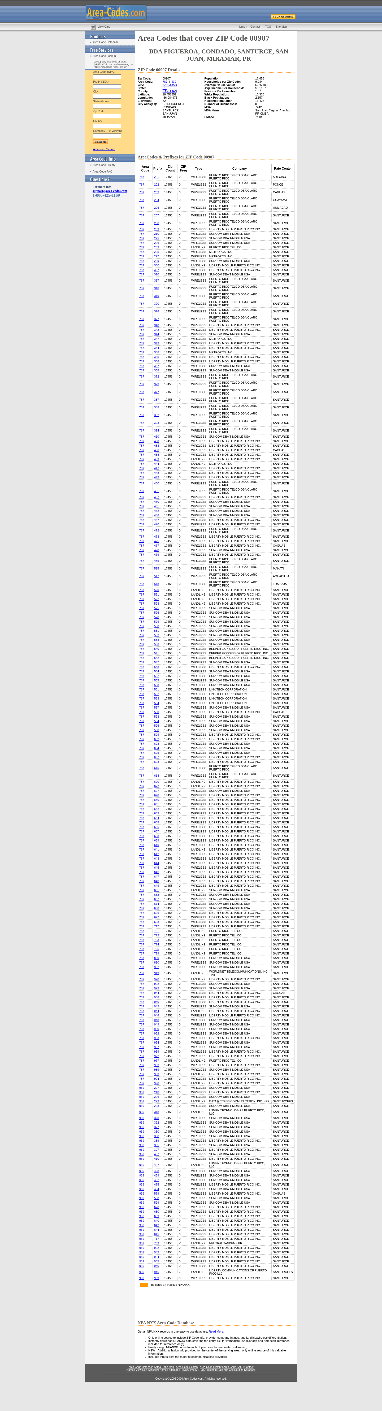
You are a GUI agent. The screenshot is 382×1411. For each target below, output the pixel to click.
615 (156, 767)
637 (156, 831)
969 (156, 1051)
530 (156, 626)
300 (156, 265)
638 (156, 836)
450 (156, 483)
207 (156, 215)
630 (156, 799)
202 (156, 184)
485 (156, 560)
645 (156, 867)
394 (156, 430)
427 (156, 1164)
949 (156, 1024)
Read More (216, 1331)
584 (156, 703)
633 (156, 813)
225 (156, 238)
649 (156, 885)
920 (156, 979)
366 (156, 361)
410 (156, 436)
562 (156, 675)
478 (156, 550)
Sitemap (174, 1369)
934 (156, 992)
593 (156, 716)
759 (156, 1243)
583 (156, 698)
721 (156, 930)
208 (156, 223)
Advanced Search (104, 149)
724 (156, 944)
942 (156, 1006)
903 (156, 1252)
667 (156, 899)
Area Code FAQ (102, 171)
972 (156, 1056)
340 (156, 325)
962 (156, 1033)
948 (156, 1019)
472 (156, 530)
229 (156, 1101)
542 (156, 657)
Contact (255, 26)
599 (156, 734)
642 (156, 854)
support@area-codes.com (110, 191)
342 (156, 329)
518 (156, 583)
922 (156, 983)
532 (156, 635)
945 (156, 1272)
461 (156, 506)
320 (156, 303)
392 (156, 415)
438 (156, 454)
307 (156, 269)
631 (156, 804)
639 (156, 840)
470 (156, 524)
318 (156, 288)
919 (156, 973)
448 (156, 472)
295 (156, 251)
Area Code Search (187, 1367)
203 (156, 192)
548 (156, 666)
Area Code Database (106, 42)
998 (156, 1083)
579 (156, 1193)
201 (156, 176)
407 (156, 1154)
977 (156, 1060)
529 (156, 621)
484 (156, 1189)
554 (156, 671)
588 (156, 1198)
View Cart (104, 26)
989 (156, 1069)
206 (156, 207)
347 (156, 338)
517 (156, 576)
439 (156, 459)
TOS (268, 26)
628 (156, 795)
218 (156, 1092)
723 (156, 939)
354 (156, 347)
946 (156, 1015)
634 (156, 817)
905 (156, 1261)
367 (156, 365)
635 (156, 822)
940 (156, 1001)
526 (156, 612)
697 (156, 917)
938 (156, 997)
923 (156, 988)
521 (156, 594)
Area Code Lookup (104, 55)
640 (156, 845)
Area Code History (104, 164)
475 (156, 541)
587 (156, 707)
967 (156, 1047)
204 (156, 200)
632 (156, 808)
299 (156, 260)
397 (156, 1149)
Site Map (281, 26)
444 (156, 463)
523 (156, 603)
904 (156, 1256)
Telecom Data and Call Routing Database (231, 1369)
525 (156, 608)
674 (156, 903)
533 (156, 639)
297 (156, 256)
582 (156, 694)
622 (156, 786)
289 (156, 247)
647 (156, 876)
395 (156, 1145)
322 (156, 1122)
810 (156, 962)
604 (156, 748)
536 (156, 644)
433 (156, 445)
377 (156, 391)
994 (156, 1078)
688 (156, 908)
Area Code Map (164, 1367)
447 (156, 468)
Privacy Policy (189, 1369)
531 (156, 630)
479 (156, 554)
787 (165, 81)
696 (156, 912)
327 (156, 319)
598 (156, 730)
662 (156, 894)
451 (156, 491)
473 (156, 536)
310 (156, 274)
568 (156, 684)
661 (156, 890)
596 (156, 725)
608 (156, 761)
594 (156, 721)
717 (156, 926)
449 (156, 477)
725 (156, 949)
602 (156, 739)
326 (156, 311)
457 (156, 497)
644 (156, 863)
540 (156, 648)
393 (156, 422)
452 (156, 1180)
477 (156, 545)
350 (156, 1131)
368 (156, 370)
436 (156, 450)
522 (156, 599)
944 (156, 1010)
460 (156, 501)
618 (156, 775)
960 (156, 1029)
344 (156, 334)
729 (156, 953)
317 (156, 280)
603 (156, 743)
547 (156, 662)
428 (156, 1171)
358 (156, 352)
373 (156, 384)
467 (156, 519)
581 (156, 689)
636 (156, 826)
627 (156, 790)
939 (173, 81)
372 (156, 376)
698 (156, 921)
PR (165, 88)
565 (156, 680)
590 (156, 712)
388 (156, 407)
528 (156, 617)
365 (156, 356)
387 (156, 399)
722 (156, 935)
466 (156, 515)
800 (156, 958)
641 (156, 849)
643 (156, 858)
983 (156, 1065)
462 (156, 510)
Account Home (158, 1369)
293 (156, 1105)
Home (241, 26)
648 (156, 881)
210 (156, 233)
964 (156, 1042)
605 (156, 752)
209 (156, 229)
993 (156, 1074)
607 (156, 757)
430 (156, 441)
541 (156, 653)
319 (156, 296)
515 (156, 568)
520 (156, 590)
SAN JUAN (170, 84)
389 (156, 1140)
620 (156, 781)
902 (156, 967)
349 (156, 343)
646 (156, 872)
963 (156, 1038)
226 (156, 242)
